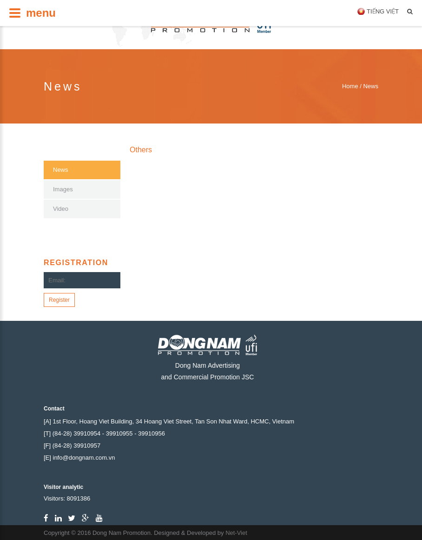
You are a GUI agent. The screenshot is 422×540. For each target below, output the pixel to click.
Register (59, 300)
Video (60, 208)
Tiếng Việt (383, 11)
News (60, 169)
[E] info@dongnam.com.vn (79, 457)
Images (63, 189)
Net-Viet (236, 532)
